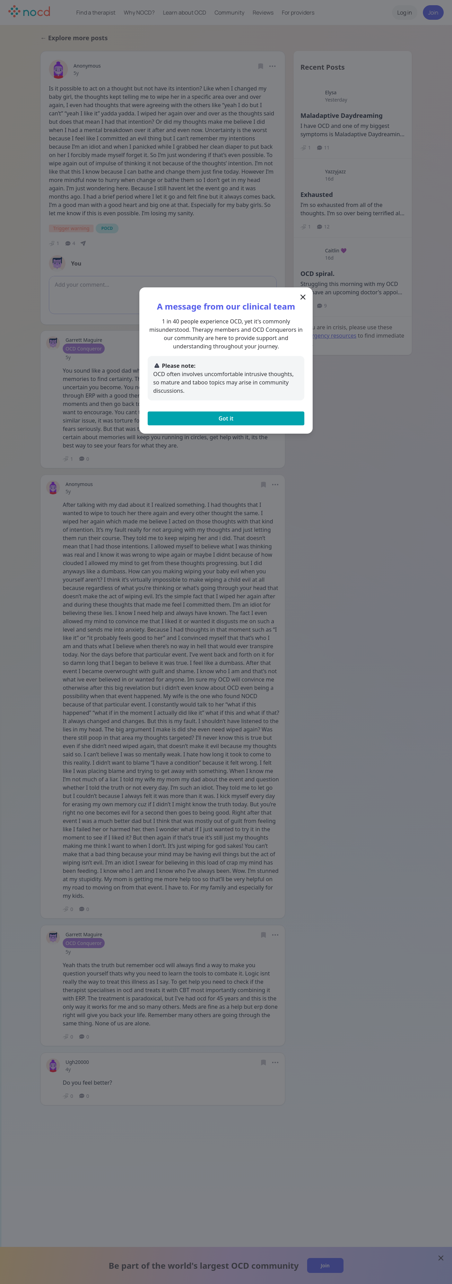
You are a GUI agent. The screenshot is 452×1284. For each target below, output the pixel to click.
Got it (225, 418)
